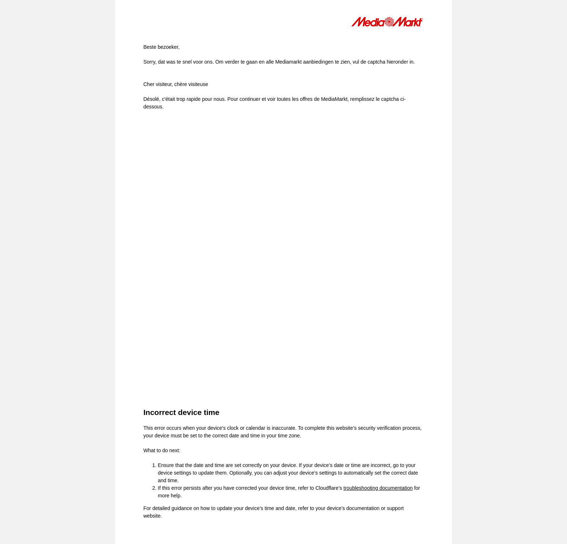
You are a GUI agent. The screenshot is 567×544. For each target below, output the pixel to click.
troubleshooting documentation (378, 488)
